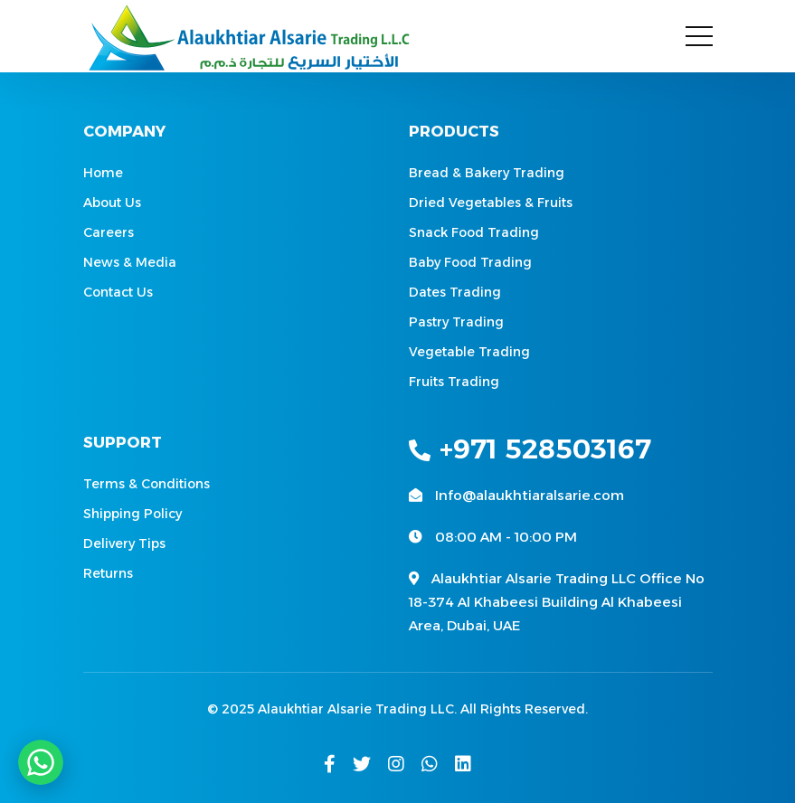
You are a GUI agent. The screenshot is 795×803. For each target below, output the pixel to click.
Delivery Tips (124, 543)
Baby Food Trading (470, 262)
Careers (108, 232)
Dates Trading (455, 292)
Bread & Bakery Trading (486, 173)
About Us (112, 202)
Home (103, 173)
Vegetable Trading (469, 352)
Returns (108, 573)
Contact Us (118, 292)
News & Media (129, 262)
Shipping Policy (132, 513)
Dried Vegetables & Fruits (491, 202)
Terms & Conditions (146, 484)
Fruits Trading (454, 381)
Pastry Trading (456, 322)
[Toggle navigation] (699, 36)
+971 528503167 (530, 449)
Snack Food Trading (474, 232)
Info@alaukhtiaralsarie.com (529, 495)
